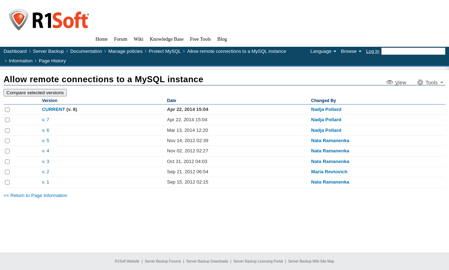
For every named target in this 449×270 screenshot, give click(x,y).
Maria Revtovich (329, 171)
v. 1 (45, 182)
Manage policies (125, 51)
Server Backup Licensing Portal (258, 261)
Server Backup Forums (163, 261)
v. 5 (45, 140)
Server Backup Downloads (207, 261)
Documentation (86, 51)
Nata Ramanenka (330, 140)
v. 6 (45, 130)
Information (21, 60)
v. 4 (45, 150)
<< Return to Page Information (35, 195)
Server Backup (48, 51)
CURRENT (53, 109)
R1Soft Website (127, 261)
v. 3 (45, 161)
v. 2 (45, 171)
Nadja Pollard (326, 109)
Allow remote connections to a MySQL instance (236, 51)
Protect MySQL (165, 51)
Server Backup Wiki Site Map (311, 261)
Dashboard (15, 51)
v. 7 (45, 119)
